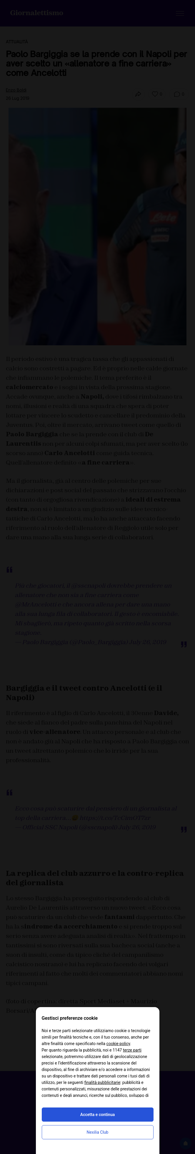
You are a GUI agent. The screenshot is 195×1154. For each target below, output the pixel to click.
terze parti (132, 1050)
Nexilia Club (98, 1132)
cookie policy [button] (118, 1043)
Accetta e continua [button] (97, 1114)
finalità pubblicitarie (102, 1082)
